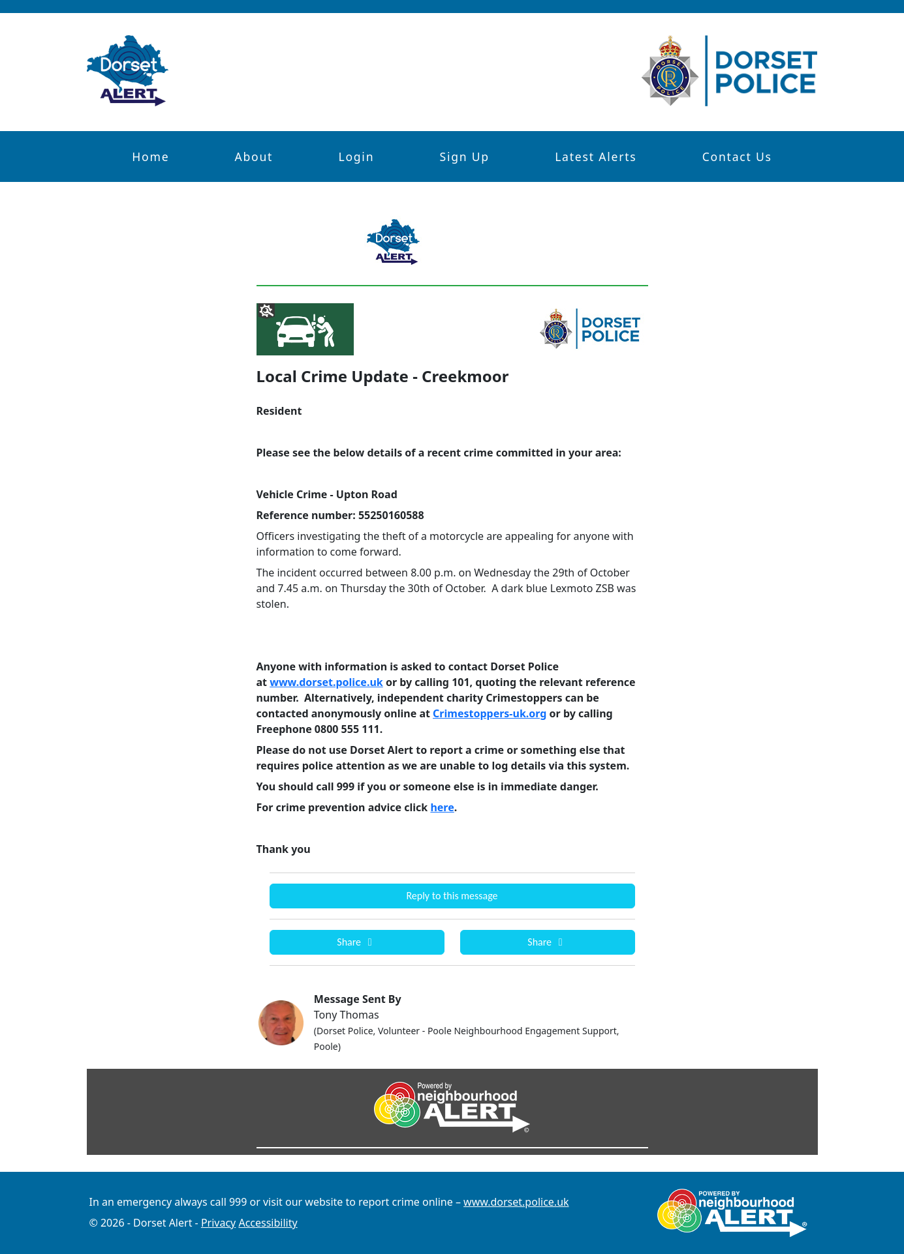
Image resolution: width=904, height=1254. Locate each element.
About (254, 156)
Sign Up (464, 156)
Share (356, 942)
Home (150, 156)
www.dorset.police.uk (516, 1202)
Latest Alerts (595, 156)
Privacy (218, 1223)
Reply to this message (451, 895)
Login (356, 156)
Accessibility (267, 1223)
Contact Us (737, 156)
